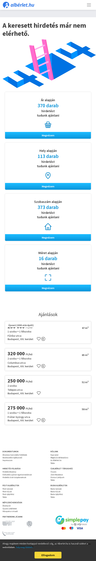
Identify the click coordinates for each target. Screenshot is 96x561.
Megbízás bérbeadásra (59, 457)
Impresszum (7, 460)
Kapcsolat (54, 455)
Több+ (53, 463)
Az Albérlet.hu (56, 460)
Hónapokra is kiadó (10, 511)
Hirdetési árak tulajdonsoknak (14, 477)
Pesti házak (7, 491)
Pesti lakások (8, 489)
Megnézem (48, 135)
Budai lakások (56, 489)
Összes (53, 472)
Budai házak (55, 491)
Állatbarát (7, 506)
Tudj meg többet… (25, 547)
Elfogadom (48, 555)
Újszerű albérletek (10, 508)
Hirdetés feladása (9, 472)
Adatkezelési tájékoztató (12, 457)
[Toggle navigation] (88, 5)
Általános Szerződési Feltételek (15, 455)
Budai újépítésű (57, 494)
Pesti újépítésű (8, 494)
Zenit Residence (57, 474)
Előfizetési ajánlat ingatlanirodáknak (17, 474)
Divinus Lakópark (57, 477)
